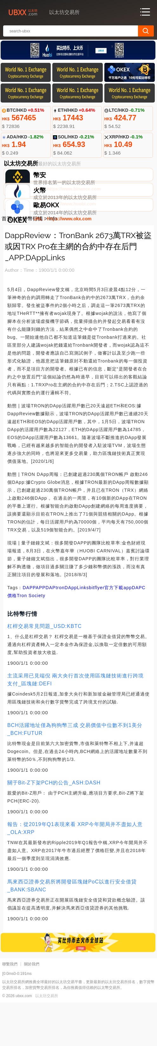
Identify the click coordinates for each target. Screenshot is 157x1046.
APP (41, 631)
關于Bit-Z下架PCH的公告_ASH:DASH (54, 826)
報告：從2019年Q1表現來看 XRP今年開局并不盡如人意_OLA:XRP (75, 871)
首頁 (7, 262)
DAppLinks (77, 631)
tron (60, 631)
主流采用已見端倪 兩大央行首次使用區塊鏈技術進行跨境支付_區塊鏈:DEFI (75, 723)
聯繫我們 (9, 1007)
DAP (51, 631)
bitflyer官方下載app (110, 631)
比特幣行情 (30, 262)
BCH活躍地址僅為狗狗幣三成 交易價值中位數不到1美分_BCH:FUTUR (74, 772)
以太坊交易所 (46, 1039)
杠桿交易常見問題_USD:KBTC (44, 669)
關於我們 (31, 1007)
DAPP (29, 631)
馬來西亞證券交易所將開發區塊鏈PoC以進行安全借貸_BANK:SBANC (72, 929)
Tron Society (31, 639)
